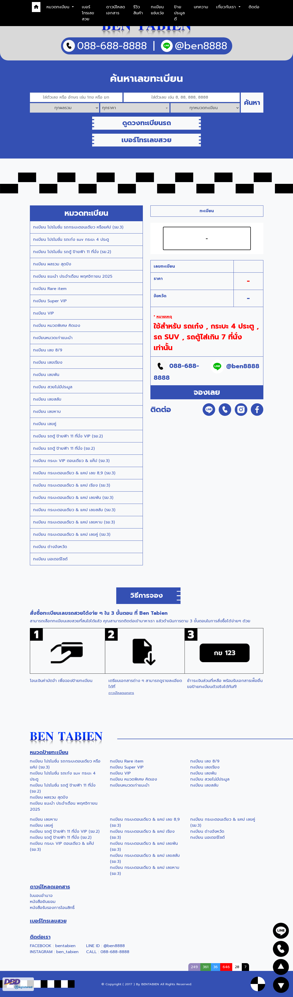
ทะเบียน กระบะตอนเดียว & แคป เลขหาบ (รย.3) (74, 522)
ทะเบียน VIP (43, 313)
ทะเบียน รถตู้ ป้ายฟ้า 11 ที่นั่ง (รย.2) (64, 448)
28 (237, 967)
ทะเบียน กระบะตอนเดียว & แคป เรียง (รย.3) (71, 485)
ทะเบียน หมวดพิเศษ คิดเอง (56, 326)
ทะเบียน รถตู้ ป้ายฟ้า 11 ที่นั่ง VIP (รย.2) (68, 436)
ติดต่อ (254, 7)
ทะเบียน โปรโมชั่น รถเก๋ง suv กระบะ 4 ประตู (71, 240)
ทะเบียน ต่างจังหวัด (50, 547)
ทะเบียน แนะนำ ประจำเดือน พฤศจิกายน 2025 (72, 276)
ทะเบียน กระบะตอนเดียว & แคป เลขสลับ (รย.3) (74, 510)
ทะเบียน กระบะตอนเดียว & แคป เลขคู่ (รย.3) (71, 534)
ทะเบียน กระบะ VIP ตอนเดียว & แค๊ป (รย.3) (71, 461)
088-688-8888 (114, 952)
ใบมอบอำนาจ (41, 896)
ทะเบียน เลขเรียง (47, 362)
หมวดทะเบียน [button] (58, 7)
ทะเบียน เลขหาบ (47, 412)
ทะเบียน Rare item (50, 289)
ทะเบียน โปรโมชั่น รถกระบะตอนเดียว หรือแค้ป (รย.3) (78, 227)
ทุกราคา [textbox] (109, 108)
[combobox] (134, 108)
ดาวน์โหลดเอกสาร (115, 10)
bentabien (65, 946)
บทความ (201, 7)
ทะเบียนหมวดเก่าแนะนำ (53, 338)
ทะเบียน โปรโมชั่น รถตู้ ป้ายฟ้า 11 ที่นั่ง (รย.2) (72, 252)
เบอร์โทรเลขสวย (88, 13)
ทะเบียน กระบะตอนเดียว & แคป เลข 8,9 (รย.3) (74, 473)
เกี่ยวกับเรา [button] (226, 7)
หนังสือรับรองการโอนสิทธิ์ (52, 908)
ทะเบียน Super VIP (50, 301)
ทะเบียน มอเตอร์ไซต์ (50, 559)
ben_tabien (67, 952)
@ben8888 (114, 946)
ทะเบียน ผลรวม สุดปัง (52, 264)
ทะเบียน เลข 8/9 (47, 350)
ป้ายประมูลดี (179, 13)
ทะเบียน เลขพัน (46, 375)
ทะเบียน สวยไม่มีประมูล (52, 387)
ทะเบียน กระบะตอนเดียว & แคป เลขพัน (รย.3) (73, 498)
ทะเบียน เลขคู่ (44, 424)
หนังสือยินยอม (42, 902)
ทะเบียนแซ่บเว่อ (157, 10)
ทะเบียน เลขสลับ (47, 399)
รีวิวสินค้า (138, 10)
